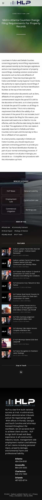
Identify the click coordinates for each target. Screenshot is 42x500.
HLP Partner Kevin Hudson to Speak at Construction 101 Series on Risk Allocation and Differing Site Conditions (26, 274)
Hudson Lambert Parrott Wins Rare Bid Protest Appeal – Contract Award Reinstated (26, 251)
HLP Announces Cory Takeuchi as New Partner (26, 284)
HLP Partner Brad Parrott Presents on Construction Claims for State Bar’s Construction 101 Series (26, 296)
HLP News (26, 255)
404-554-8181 (21, 461)
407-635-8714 (21, 480)
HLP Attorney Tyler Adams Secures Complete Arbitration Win (25, 329)
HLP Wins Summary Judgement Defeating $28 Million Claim (23, 318)
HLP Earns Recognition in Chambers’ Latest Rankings (25, 352)
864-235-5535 (21, 467)
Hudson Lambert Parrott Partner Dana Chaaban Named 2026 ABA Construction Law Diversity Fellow (26, 262)
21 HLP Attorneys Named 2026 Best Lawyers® (25, 341)
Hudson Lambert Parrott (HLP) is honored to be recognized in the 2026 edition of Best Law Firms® (25, 308)
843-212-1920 (21, 474)
